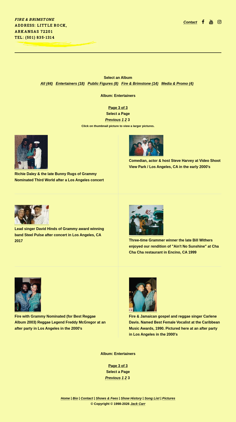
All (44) (46, 83)
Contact (190, 22)
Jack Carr (138, 404)
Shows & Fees (107, 398)
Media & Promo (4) (177, 83)
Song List (152, 398)
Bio (75, 398)
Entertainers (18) (70, 83)
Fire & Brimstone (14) (139, 83)
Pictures (168, 398)
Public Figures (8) (103, 83)
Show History (131, 398)
